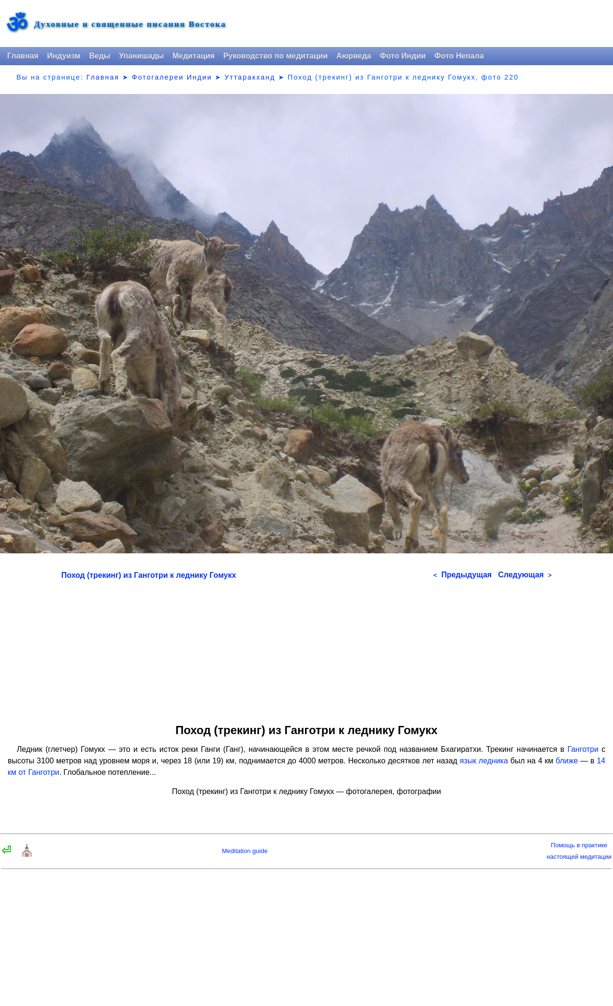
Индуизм (64, 56)
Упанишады (141, 56)
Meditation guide (244, 850)
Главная (22, 56)
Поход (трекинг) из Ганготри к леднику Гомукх (148, 575)
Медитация (193, 56)
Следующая (525, 575)
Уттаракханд (249, 77)
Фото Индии (403, 56)
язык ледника (484, 761)
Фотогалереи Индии (172, 77)
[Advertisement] (306, 648)
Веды (99, 56)
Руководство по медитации (275, 56)
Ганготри (583, 749)
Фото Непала (459, 56)
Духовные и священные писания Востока (130, 24)
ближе (567, 761)
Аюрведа (353, 56)
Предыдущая (462, 575)
